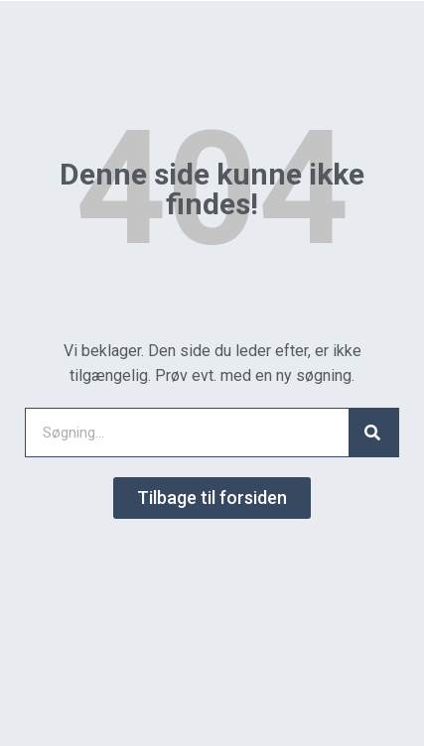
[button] (212, 498)
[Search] (373, 432)
